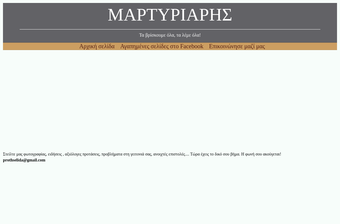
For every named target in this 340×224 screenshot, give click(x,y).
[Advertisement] (170, 100)
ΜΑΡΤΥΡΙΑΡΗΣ (170, 16)
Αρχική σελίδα (97, 46)
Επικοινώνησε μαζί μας (237, 46)
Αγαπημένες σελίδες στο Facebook (162, 46)
